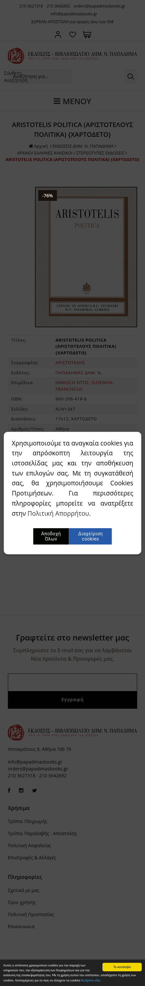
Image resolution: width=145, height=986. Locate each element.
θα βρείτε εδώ (90, 981)
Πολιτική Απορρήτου (58, 513)
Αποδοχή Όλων (51, 536)
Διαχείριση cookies (90, 536)
